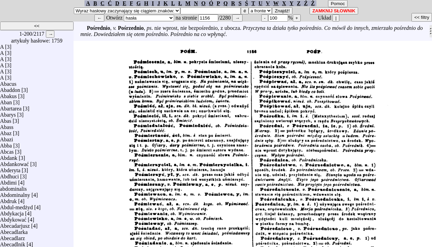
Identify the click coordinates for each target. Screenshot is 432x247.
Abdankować (14, 162)
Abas (5, 119)
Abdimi (8, 181)
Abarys (8, 113)
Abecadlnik (12, 243)
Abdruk (8, 199)
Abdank (8, 156)
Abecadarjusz (15, 224)
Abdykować (13, 218)
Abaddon (10, 88)
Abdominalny (15, 193)
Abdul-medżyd (16, 206)
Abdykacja (12, 212)
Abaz (6, 131)
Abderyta (10, 169)
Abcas (7, 150)
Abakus (8, 94)
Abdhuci (9, 175)
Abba (6, 144)
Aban (6, 101)
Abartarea (11, 107)
